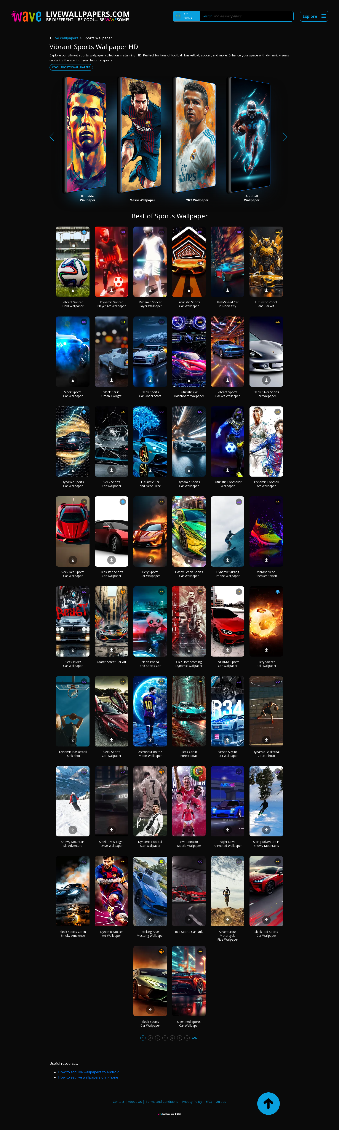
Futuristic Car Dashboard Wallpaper (189, 394)
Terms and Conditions (162, 1101)
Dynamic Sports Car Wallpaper (73, 484)
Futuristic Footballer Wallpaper (227, 484)
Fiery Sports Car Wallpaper (150, 574)
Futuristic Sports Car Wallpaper (188, 304)
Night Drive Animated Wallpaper (228, 844)
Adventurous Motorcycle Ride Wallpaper (227, 935)
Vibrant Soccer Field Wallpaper (72, 304)
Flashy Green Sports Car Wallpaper (189, 574)
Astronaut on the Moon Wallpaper (150, 754)
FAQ (209, 1101)
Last (195, 1038)
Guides (221, 1101)
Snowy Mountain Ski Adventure (73, 844)
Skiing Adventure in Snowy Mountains (266, 844)
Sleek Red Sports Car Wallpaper (73, 574)
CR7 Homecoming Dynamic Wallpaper (188, 664)
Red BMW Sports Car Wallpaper (228, 664)
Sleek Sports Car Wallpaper (73, 394)
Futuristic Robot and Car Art (266, 304)
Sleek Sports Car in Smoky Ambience (73, 934)
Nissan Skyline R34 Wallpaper (227, 754)
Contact (118, 1101)
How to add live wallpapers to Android (88, 1072)
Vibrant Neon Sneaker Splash (266, 574)
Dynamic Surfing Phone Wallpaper (228, 574)
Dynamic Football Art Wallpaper (266, 484)
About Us (135, 1101)
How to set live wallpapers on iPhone (88, 1077)
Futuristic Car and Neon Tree (150, 484)
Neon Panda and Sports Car (150, 664)
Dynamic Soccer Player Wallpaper (150, 304)
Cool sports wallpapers (71, 67)
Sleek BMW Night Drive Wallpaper (111, 844)
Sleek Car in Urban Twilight (111, 394)
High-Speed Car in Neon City (227, 304)
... (187, 1038)
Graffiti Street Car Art (111, 662)
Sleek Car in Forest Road (189, 754)
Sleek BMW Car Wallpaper (73, 664)
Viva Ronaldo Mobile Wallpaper (189, 844)
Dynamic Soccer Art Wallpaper (111, 934)
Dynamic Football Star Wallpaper (150, 844)
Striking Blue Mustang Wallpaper (150, 934)
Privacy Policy (192, 1101)
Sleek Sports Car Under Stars (150, 394)
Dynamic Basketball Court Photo (266, 754)
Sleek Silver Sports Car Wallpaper (266, 394)
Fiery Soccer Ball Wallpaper (266, 664)
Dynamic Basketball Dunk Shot (73, 754)
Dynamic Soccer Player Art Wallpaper (111, 304)
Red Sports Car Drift (189, 932)
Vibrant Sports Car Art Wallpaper (227, 394)
